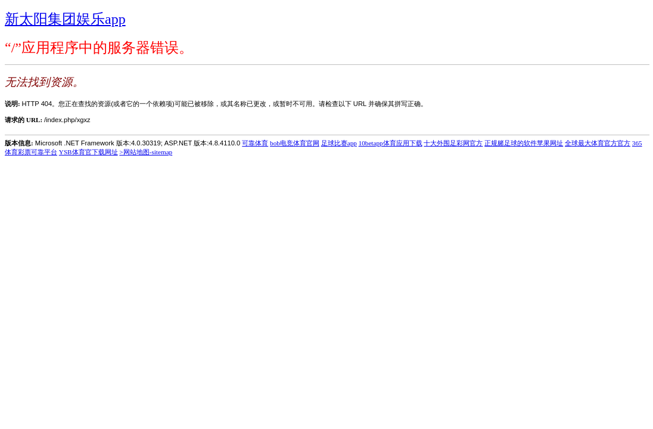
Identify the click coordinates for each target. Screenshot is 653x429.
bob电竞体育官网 (294, 143)
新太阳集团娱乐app (65, 19)
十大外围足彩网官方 (453, 143)
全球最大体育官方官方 (597, 143)
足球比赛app (339, 143)
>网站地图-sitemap (145, 152)
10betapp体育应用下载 (390, 143)
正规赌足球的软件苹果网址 (523, 143)
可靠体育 (255, 143)
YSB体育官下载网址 (88, 152)
